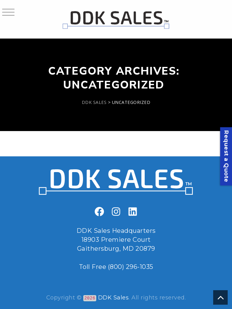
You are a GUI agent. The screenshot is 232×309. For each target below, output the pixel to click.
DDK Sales (113, 297)
